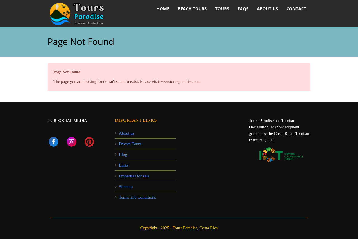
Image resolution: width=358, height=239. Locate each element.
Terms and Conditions (137, 197)
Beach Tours (192, 8)
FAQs (242, 8)
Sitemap (126, 186)
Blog (123, 154)
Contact (296, 8)
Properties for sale (134, 176)
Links (123, 165)
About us (267, 8)
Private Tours (130, 144)
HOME (162, 8)
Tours (222, 8)
